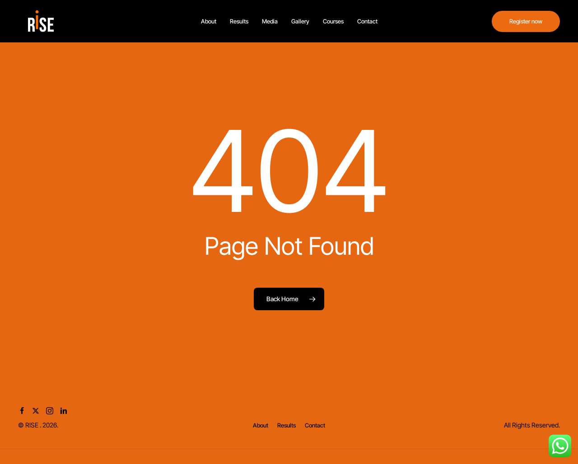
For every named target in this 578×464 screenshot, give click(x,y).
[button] (260, 425)
